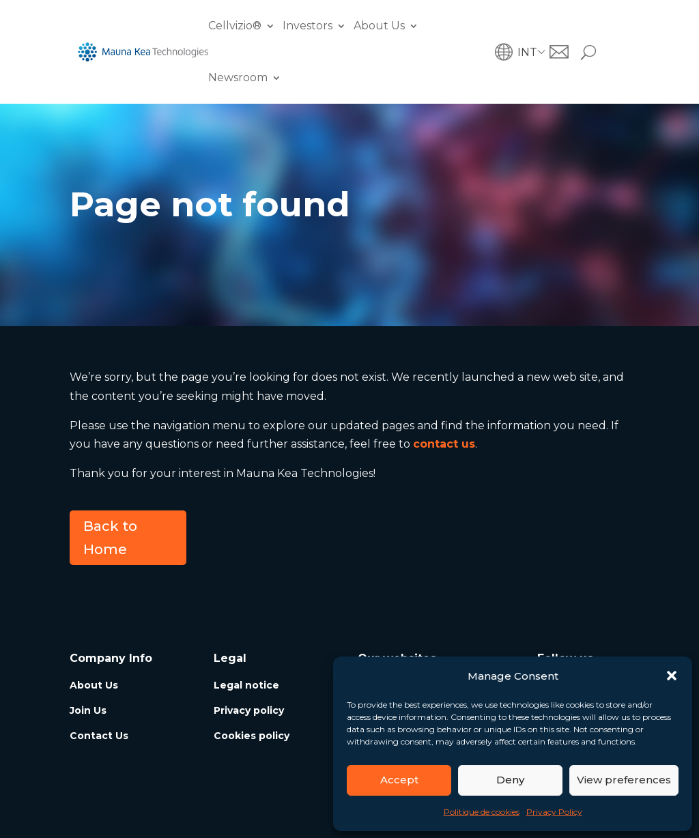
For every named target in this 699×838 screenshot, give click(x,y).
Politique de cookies (481, 812)
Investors (307, 25)
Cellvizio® (234, 25)
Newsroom (238, 77)
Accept (399, 779)
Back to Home (110, 538)
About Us (379, 25)
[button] (672, 675)
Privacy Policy (554, 812)
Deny (510, 779)
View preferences (624, 779)
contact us (444, 443)
